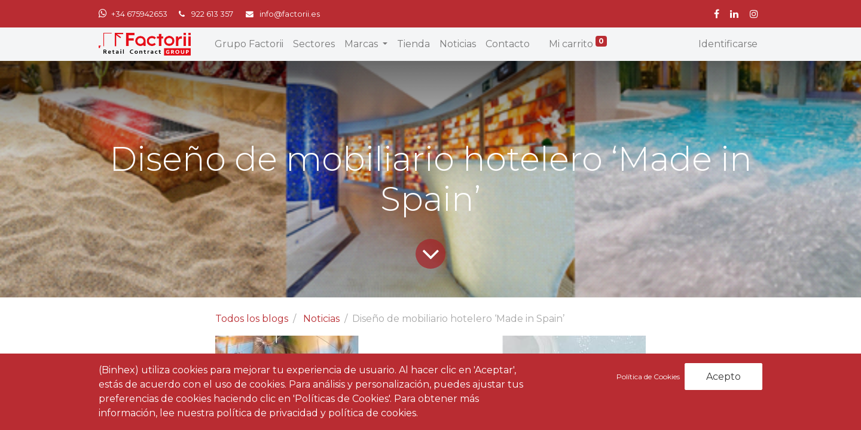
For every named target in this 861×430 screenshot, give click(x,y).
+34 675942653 (139, 14)
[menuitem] (249, 44)
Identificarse (728, 44)
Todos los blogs (251, 318)
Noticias (321, 318)
